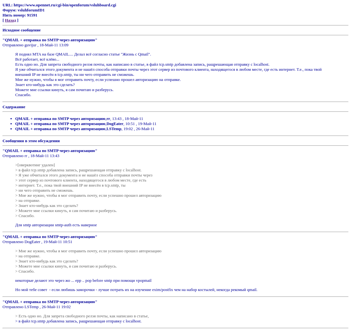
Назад (10, 20)
